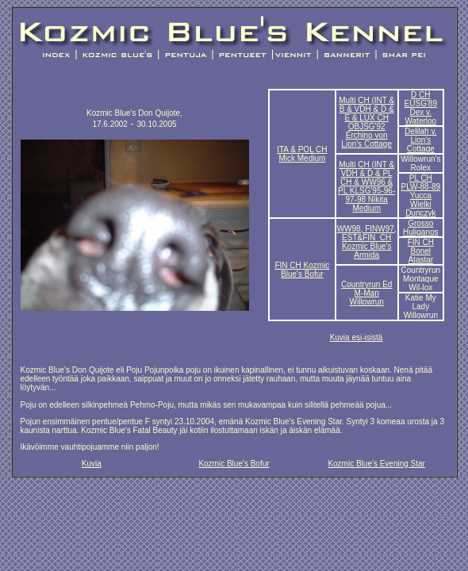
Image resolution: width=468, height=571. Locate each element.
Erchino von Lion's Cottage (366, 139)
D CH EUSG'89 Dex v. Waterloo (421, 107)
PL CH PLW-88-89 (420, 182)
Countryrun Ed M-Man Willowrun (366, 293)
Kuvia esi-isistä (356, 337)
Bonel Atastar (420, 255)
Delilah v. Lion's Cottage (420, 140)
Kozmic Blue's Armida (367, 250)
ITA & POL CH (302, 149)
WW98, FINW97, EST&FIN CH (367, 233)
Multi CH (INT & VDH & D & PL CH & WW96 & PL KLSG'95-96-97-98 (366, 186)
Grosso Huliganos (420, 227)
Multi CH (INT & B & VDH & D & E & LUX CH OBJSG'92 (366, 113)
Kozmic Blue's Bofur (305, 269)
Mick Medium (301, 158)
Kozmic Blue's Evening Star (376, 463)
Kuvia (92, 463)
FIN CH (287, 265)
